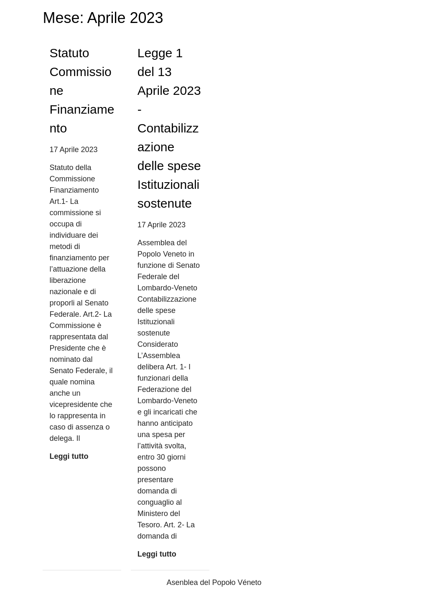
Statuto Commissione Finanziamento (81, 90)
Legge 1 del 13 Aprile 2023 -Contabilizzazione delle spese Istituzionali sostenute (169, 128)
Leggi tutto (68, 456)
